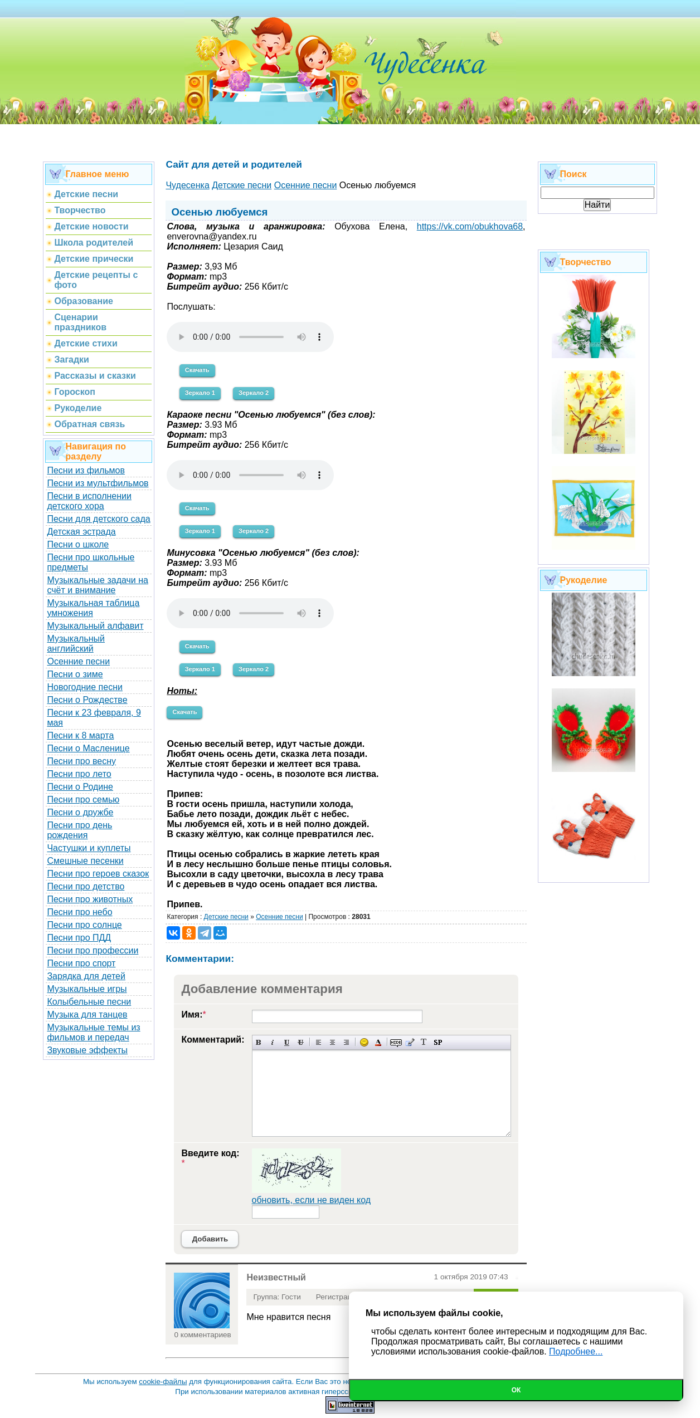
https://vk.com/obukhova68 (470, 226)
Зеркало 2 (254, 392)
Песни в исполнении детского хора (89, 501)
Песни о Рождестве (87, 700)
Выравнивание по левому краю (318, 1042)
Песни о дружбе (80, 812)
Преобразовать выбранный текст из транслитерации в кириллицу (423, 1042)
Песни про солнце (84, 925)
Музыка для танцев (87, 1014)
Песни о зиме (75, 674)
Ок (516, 1390)
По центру (332, 1042)
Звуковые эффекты (87, 1050)
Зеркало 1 (200, 392)
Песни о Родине (80, 786)
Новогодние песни (85, 687)
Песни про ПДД (79, 937)
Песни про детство (85, 886)
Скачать (197, 369)
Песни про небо (79, 912)
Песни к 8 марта (80, 735)
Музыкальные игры (87, 989)
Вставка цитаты (410, 1042)
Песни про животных (90, 899)
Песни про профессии (92, 950)
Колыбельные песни (89, 1001)
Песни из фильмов (86, 470)
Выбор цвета (378, 1042)
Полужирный (258, 1042)
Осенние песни (78, 661)
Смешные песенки (85, 861)
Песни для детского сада (98, 519)
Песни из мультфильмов (97, 483)
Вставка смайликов (364, 1042)
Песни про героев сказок (98, 873)
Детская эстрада (81, 531)
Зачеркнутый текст (300, 1042)
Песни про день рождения (79, 830)
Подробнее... (575, 1351)
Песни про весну (81, 761)
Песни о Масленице (88, 748)
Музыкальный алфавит (95, 625)
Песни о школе (78, 544)
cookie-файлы (163, 1381)
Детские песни (226, 917)
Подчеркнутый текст (286, 1042)
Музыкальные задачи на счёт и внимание (97, 585)
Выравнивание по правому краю (346, 1042)
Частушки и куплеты (88, 848)
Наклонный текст (272, 1042)
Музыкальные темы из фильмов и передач (93, 1032)
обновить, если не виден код (311, 1200)
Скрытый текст (396, 1042)
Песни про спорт (81, 963)
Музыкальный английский (76, 643)
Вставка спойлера (437, 1042)
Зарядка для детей (86, 976)
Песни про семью (83, 799)
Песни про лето (79, 774)
